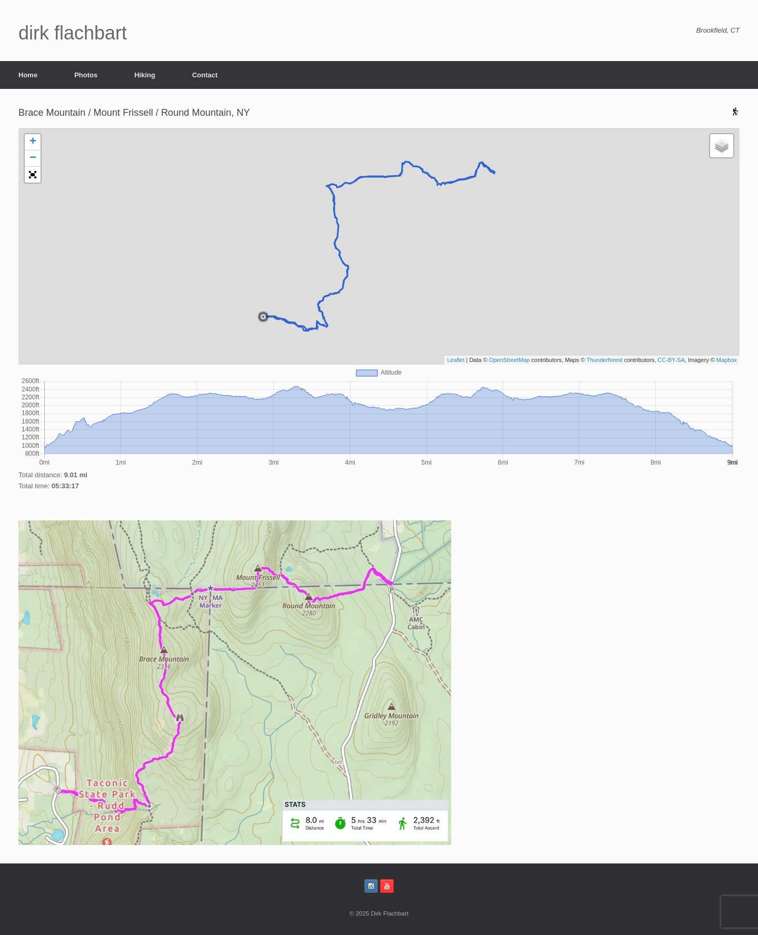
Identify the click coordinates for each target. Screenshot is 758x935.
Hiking (144, 75)
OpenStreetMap (509, 360)
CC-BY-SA (671, 360)
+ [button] (32, 142)
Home (27, 75)
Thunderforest (604, 360)
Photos (85, 75)
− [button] (32, 158)
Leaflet (455, 360)
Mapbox (726, 360)
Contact (204, 75)
